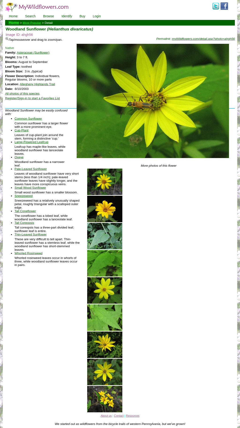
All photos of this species (22, 93)
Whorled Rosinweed (28, 253)
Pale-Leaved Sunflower (31, 169)
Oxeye (19, 157)
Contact (119, 415)
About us (106, 415)
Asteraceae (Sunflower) (33, 52)
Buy (82, 16)
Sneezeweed (24, 196)
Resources (132, 415)
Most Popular (32, 23)
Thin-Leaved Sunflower (31, 234)
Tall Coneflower (25, 211)
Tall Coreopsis (24, 223)
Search (30, 16)
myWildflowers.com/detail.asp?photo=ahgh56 (203, 39)
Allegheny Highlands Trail (37, 84)
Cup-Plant (21, 130)
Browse (48, 16)
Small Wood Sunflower (30, 187)
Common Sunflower (28, 118)
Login (97, 16)
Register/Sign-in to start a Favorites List (32, 98)
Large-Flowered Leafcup (31, 142)
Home (13, 16)
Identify (66, 16)
